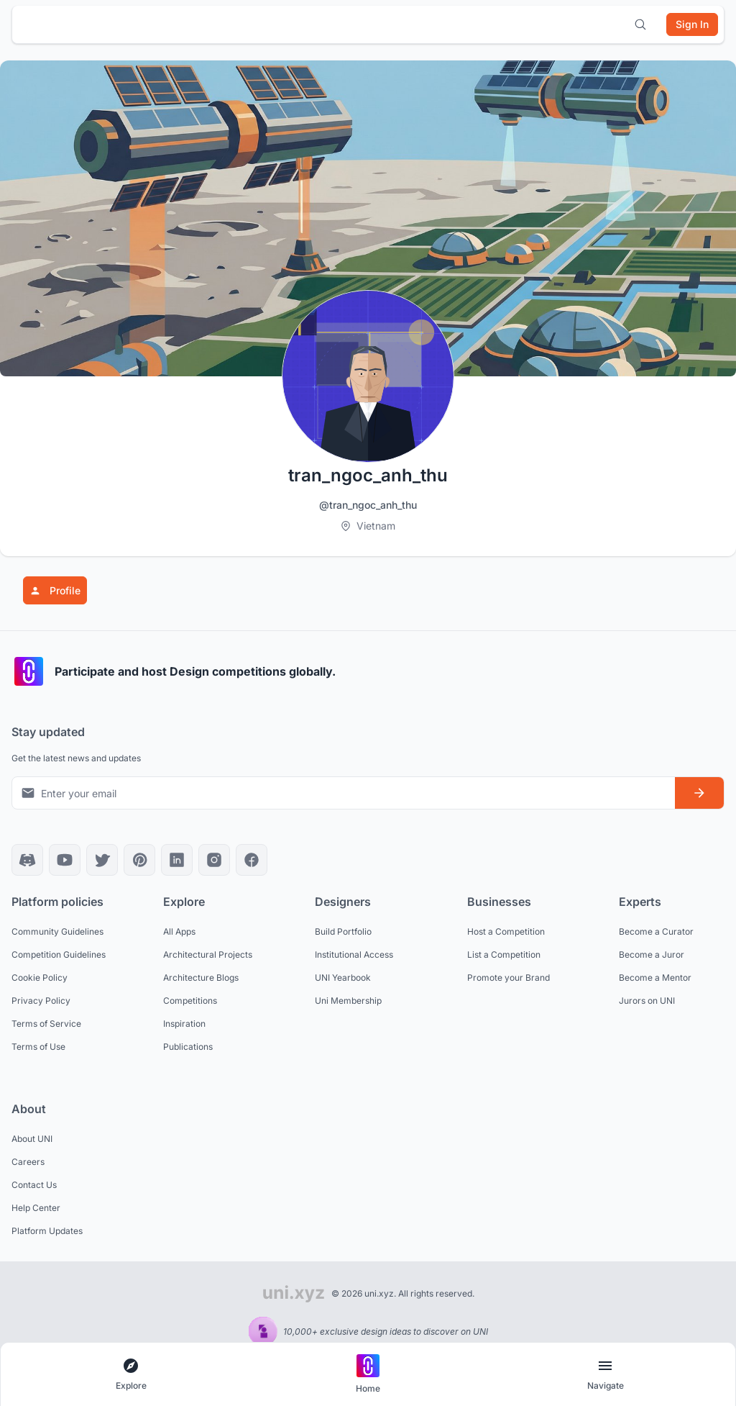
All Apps (179, 931)
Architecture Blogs (201, 977)
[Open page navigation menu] (605, 1374)
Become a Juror (651, 954)
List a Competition (503, 954)
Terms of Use (38, 1046)
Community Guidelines (58, 931)
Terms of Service (46, 1023)
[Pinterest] (139, 860)
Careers (28, 1161)
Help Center (36, 1207)
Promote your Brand (508, 977)
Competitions (190, 1000)
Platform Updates (47, 1230)
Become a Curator (656, 931)
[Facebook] (251, 860)
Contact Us (34, 1184)
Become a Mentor (655, 977)
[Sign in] (692, 24)
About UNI (32, 1138)
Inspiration (184, 1023)
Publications (188, 1046)
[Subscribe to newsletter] (699, 793)
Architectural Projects (207, 954)
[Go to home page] (368, 1374)
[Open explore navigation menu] (130, 1374)
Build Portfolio (343, 931)
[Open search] (640, 24)
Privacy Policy (41, 1000)
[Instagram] (214, 860)
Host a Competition (506, 931)
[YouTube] (64, 860)
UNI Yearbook (343, 977)
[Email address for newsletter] (343, 793)
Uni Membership (348, 1000)
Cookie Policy (40, 977)
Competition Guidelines (59, 954)
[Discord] (27, 860)
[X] (102, 860)
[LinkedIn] (177, 860)
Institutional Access (354, 954)
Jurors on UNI (647, 1000)
